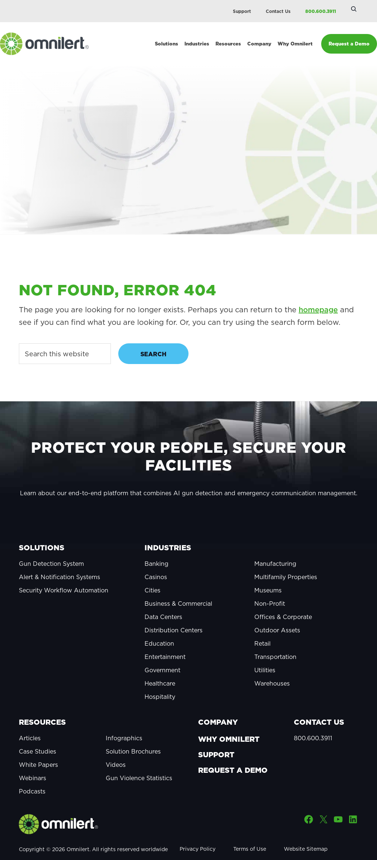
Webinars (32, 766)
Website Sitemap (305, 837)
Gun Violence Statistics (139, 766)
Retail (262, 632)
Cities (152, 578)
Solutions (41, 536)
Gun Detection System (51, 552)
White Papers (38, 753)
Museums (268, 578)
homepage (318, 298)
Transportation (275, 645)
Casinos (156, 565)
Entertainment (165, 645)
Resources (42, 710)
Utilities (264, 658)
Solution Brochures (133, 739)
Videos (116, 753)
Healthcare (160, 671)
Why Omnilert (228, 727)
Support (242, 11)
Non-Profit (269, 592)
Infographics (124, 726)
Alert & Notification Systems (59, 565)
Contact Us (278, 11)
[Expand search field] (353, 8)
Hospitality (160, 685)
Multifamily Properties (285, 565)
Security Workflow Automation (63, 578)
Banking (157, 552)
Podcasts (32, 779)
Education (159, 632)
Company (218, 710)
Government (162, 658)
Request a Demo (233, 758)
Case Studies (37, 739)
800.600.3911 (320, 11)
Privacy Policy (197, 837)
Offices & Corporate (283, 605)
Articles (30, 726)
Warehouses (272, 671)
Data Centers (163, 605)
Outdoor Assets (277, 618)
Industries (168, 536)
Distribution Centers (174, 618)
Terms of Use (249, 837)
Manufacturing (275, 552)
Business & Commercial (178, 592)
